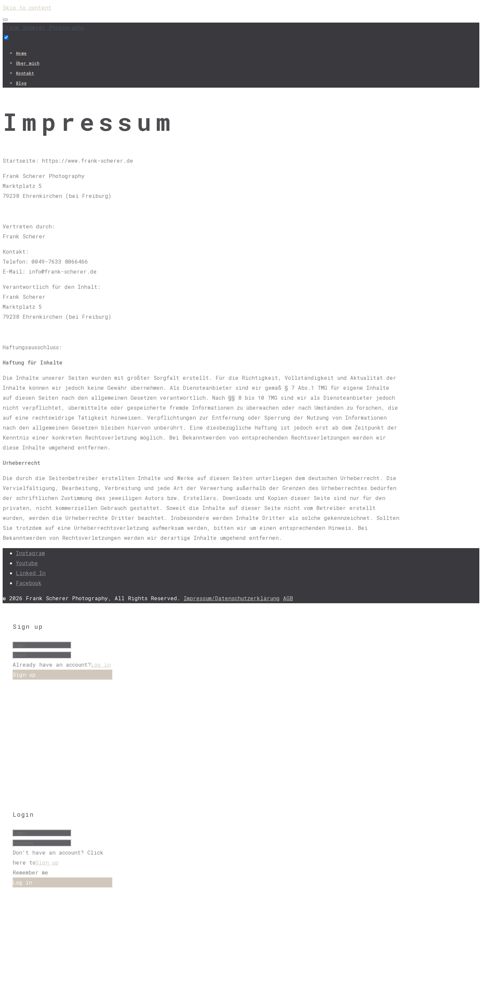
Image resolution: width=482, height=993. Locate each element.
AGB (288, 598)
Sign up (47, 862)
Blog (21, 83)
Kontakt (25, 73)
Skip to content (27, 7)
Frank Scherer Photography (44, 27)
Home (21, 53)
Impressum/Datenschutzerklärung (232, 598)
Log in (101, 664)
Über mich (27, 63)
